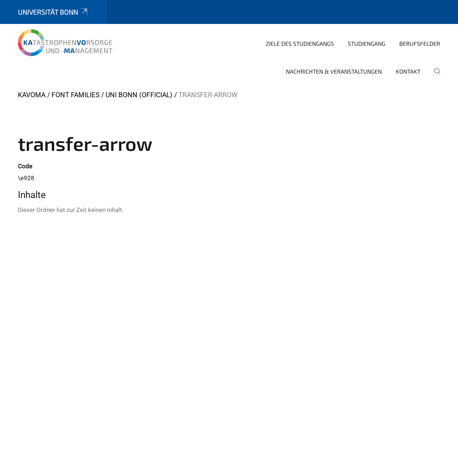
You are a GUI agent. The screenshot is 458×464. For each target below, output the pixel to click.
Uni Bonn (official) (139, 95)
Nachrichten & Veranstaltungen (334, 71)
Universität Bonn (53, 12)
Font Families (75, 95)
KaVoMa (31, 95)
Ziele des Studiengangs (300, 43)
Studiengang (366, 43)
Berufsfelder (419, 43)
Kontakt (408, 71)
